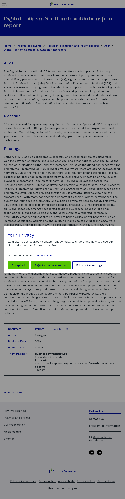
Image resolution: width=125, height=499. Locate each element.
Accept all (18, 265)
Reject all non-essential (51, 265)
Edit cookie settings (89, 265)
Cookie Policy (43, 255)
